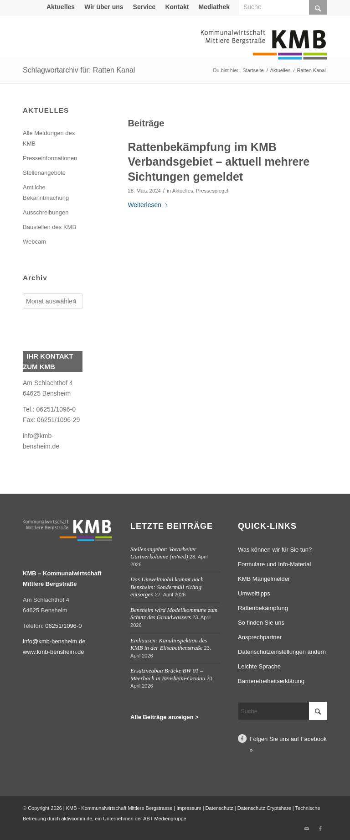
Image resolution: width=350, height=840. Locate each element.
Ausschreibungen (45, 212)
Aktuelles (60, 6)
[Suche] (282, 711)
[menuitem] (61, 7)
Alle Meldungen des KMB (49, 138)
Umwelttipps (254, 593)
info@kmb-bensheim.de (54, 641)
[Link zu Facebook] (320, 828)
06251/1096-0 (63, 625)
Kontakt (177, 6)
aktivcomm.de (76, 818)
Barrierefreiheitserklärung (271, 681)
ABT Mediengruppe (164, 818)
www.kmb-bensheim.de (53, 651)
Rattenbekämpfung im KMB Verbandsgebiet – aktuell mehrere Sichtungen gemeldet (218, 162)
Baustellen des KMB (49, 227)
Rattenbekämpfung (263, 608)
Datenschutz (219, 808)
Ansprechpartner (260, 637)
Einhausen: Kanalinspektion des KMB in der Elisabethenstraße (168, 644)
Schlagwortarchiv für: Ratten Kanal (79, 70)
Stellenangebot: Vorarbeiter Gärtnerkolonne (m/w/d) (163, 553)
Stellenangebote (44, 172)
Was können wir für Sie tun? (275, 549)
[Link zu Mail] (307, 828)
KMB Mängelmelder (264, 578)
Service (144, 6)
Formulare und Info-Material (274, 564)
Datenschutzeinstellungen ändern (282, 651)
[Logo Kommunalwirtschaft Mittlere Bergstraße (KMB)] (264, 50)
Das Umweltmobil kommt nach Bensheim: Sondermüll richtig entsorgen (167, 587)
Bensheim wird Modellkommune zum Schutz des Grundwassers (173, 613)
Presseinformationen (50, 158)
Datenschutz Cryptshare (265, 808)
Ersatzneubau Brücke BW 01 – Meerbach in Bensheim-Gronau (167, 674)
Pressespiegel (212, 190)
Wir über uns (103, 6)
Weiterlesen (148, 205)
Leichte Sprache (259, 666)
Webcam (34, 241)
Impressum (188, 808)
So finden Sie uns (261, 622)
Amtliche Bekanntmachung (46, 192)
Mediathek (214, 6)
